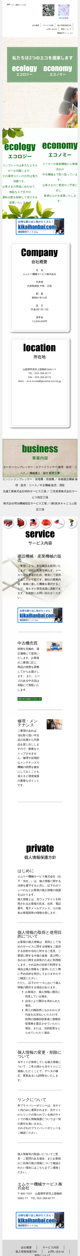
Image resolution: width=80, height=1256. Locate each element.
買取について (66, 29)
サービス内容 (48, 25)
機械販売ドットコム (65, 33)
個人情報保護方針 (64, 25)
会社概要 (35, 25)
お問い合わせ (52, 29)
